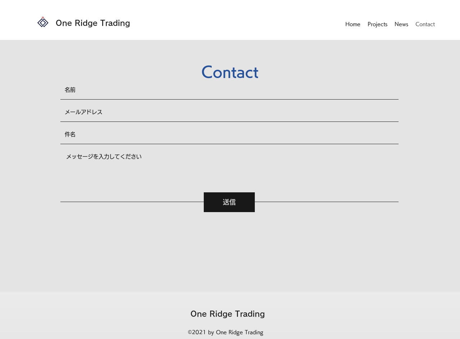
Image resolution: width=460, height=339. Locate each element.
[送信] (229, 202)
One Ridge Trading (93, 23)
